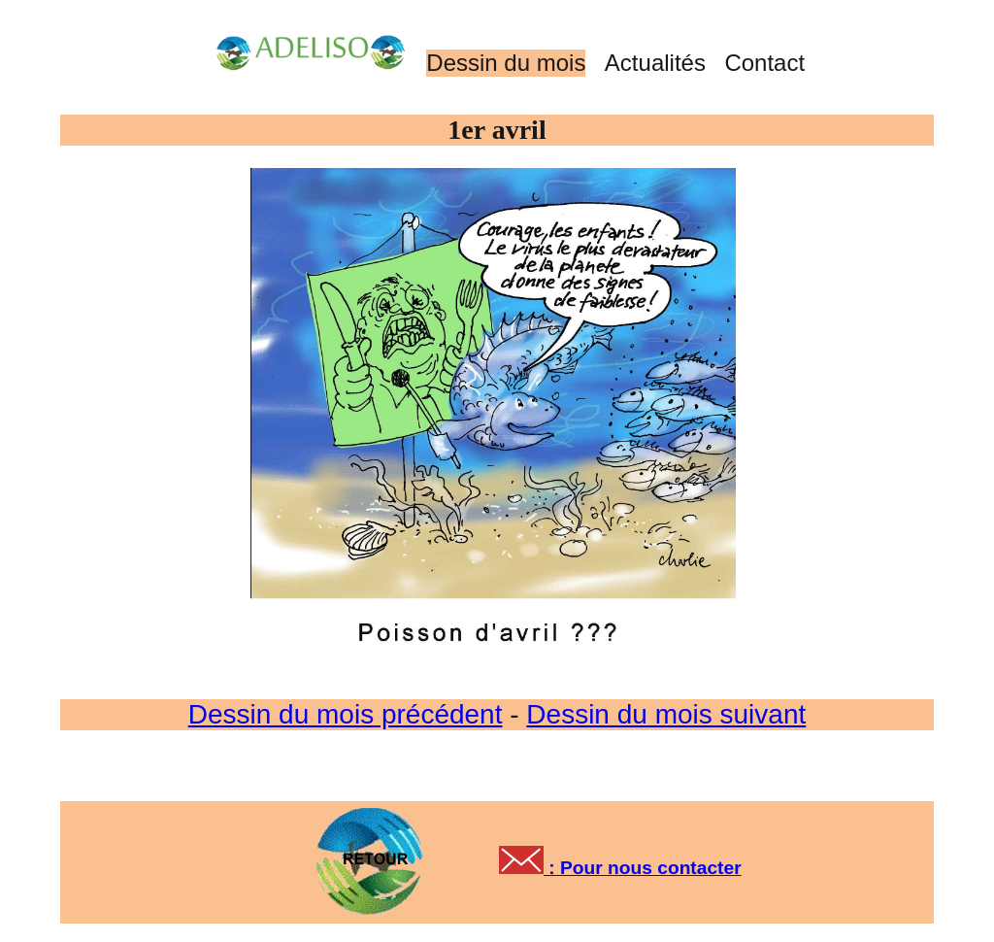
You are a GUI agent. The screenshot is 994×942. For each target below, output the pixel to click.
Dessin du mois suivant (666, 714)
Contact (764, 63)
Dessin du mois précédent (345, 714)
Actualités (655, 63)
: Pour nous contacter (643, 868)
